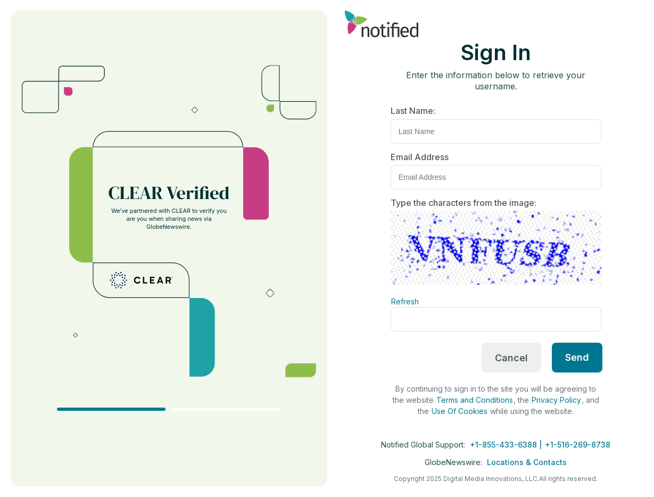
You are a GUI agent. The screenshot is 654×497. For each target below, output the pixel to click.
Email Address (420, 157)
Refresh (405, 301)
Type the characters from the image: (463, 202)
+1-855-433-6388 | (507, 444)
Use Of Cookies (459, 411)
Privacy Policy (556, 399)
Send (577, 357)
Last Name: (413, 110)
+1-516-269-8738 (577, 444)
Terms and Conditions (474, 399)
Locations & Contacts (527, 462)
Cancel (511, 357)
